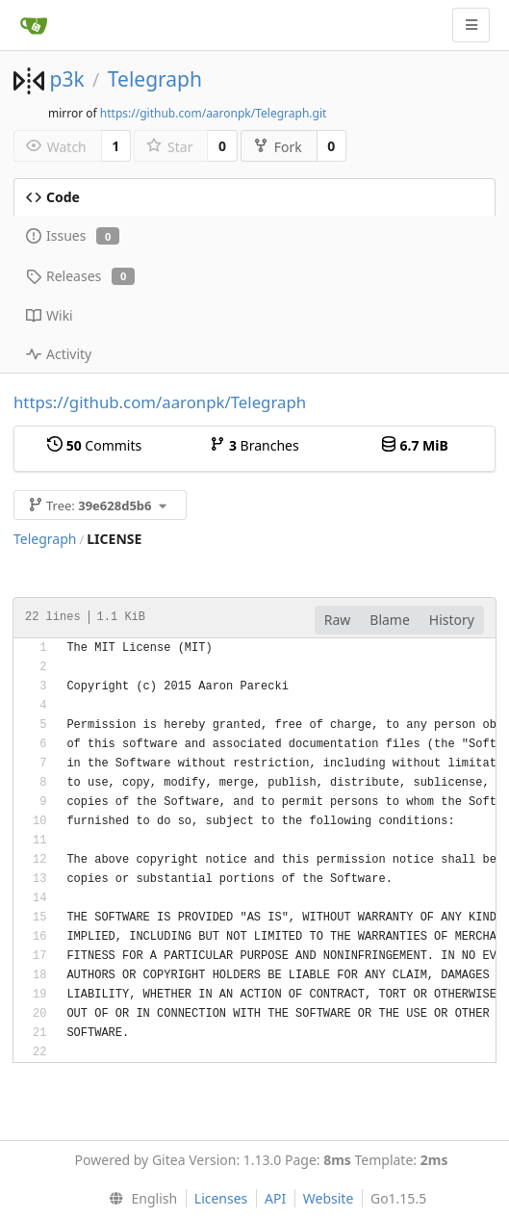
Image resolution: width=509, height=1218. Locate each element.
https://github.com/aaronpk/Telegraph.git (213, 113)
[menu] (139, 1198)
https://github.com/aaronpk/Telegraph (159, 402)
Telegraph (155, 78)
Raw (337, 619)
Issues (72, 235)
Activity (58, 354)
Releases (80, 276)
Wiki (49, 315)
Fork (277, 147)
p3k (66, 78)
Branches (254, 445)
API (275, 1198)
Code (53, 197)
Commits (94, 445)
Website (328, 1198)
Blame (389, 619)
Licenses (221, 1198)
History (451, 619)
